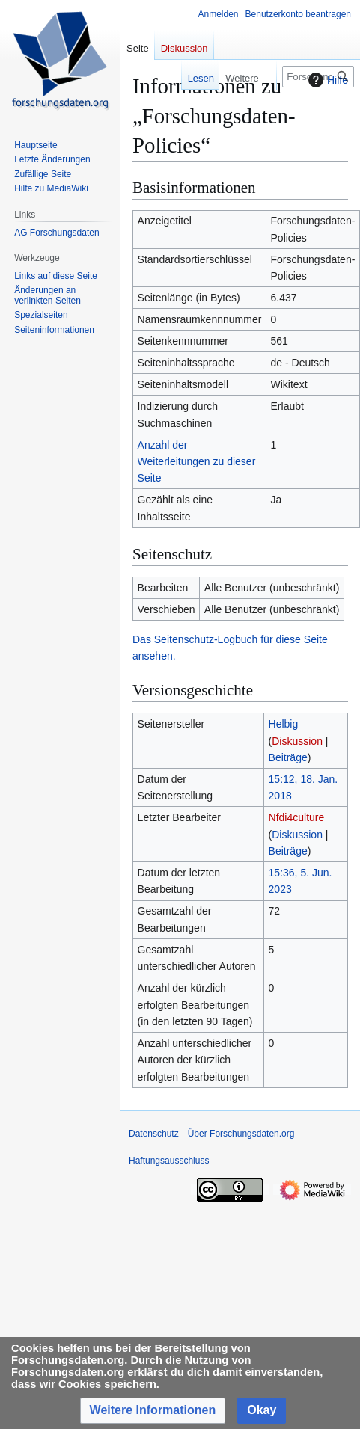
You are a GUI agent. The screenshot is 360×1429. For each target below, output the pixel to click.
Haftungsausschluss (169, 1160)
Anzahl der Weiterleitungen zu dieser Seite (197, 462)
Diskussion (297, 741)
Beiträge (288, 757)
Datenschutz (154, 1133)
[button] (153, 1411)
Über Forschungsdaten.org (241, 1133)
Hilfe (326, 80)
